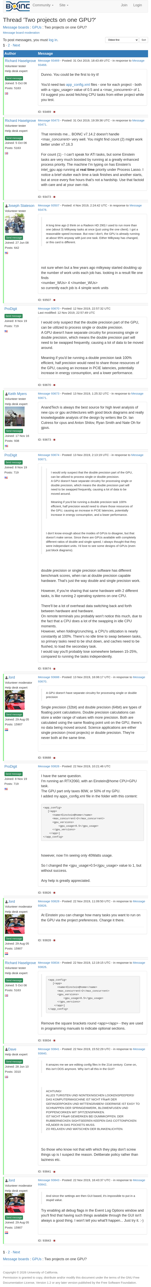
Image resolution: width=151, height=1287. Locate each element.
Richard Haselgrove (20, 61)
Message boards (16, 27)
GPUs (36, 27)
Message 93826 (48, 766)
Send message (14, 78)
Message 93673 (48, 393)
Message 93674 (48, 455)
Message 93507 (48, 205)
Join (124, 5)
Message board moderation (21, 32)
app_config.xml (78, 85)
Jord (11, 677)
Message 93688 (48, 677)
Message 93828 (48, 901)
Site (63, 5)
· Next (15, 45)
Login (137, 5)
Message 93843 (48, 1180)
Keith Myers (17, 394)
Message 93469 (48, 60)
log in (53, 40)
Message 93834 (48, 962)
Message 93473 (48, 120)
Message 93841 (48, 1049)
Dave (12, 1049)
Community (43, 5)
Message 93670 (48, 308)
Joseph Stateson (21, 206)
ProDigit (11, 309)
